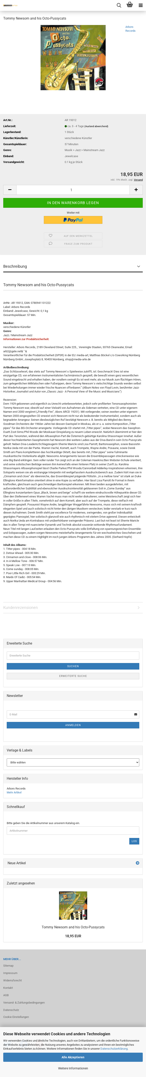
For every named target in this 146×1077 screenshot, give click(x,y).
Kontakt (8, 987)
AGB (6, 995)
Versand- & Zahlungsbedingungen (24, 1002)
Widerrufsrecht (12, 980)
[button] (9, 190)
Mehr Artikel (14, 792)
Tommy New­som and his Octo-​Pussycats (73, 927)
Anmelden (73, 725)
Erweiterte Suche (73, 676)
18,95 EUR (73, 936)
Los (134, 841)
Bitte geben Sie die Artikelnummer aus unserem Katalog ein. (43, 823)
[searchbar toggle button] (118, 5)
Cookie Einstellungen (16, 1017)
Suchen (73, 666)
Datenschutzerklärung (114, 1048)
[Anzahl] (73, 190)
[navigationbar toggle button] (140, 5)
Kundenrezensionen (20, 607)
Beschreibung (15, 266)
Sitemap (8, 965)
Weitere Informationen (73, 1068)
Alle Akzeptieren (73, 1057)
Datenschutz (11, 1010)
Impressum (10, 973)
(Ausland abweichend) (96, 126)
